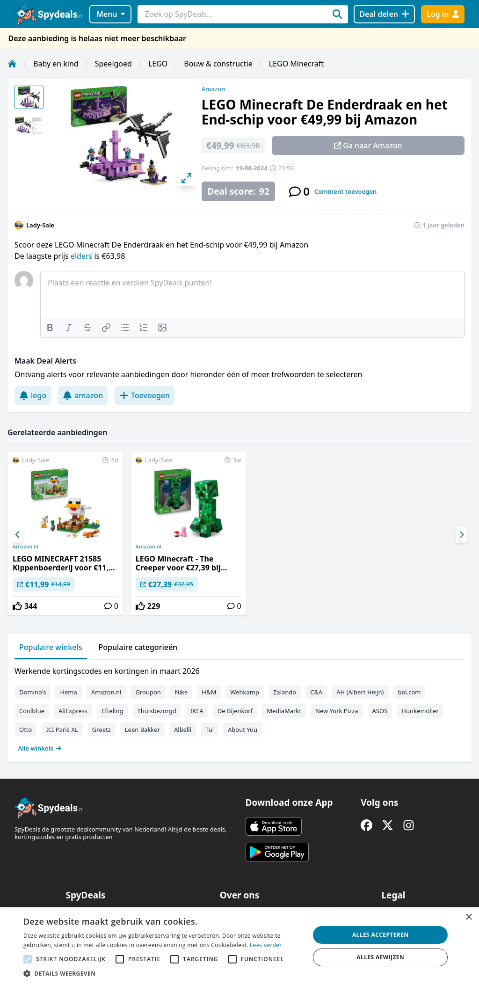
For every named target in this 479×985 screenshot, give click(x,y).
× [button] (468, 917)
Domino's (32, 692)
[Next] (461, 535)
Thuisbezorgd (157, 711)
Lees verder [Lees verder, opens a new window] (266, 945)
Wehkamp (244, 692)
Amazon (213, 89)
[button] (162, 973)
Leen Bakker (142, 729)
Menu (110, 14)
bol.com (409, 692)
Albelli (182, 729)
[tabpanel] (239, 707)
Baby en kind (56, 63)
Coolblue (31, 711)
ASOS (380, 711)
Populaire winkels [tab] (50, 647)
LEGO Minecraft (296, 63)
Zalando (284, 692)
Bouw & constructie (218, 63)
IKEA (196, 711)
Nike (181, 692)
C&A (316, 692)
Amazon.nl (25, 546)
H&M (209, 692)
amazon (83, 395)
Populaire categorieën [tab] (138, 647)
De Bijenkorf (235, 711)
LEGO (157, 63)
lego (32, 395)
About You (242, 729)
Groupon (147, 692)
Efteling (112, 711)
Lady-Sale (40, 225)
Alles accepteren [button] (380, 935)
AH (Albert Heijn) (360, 692)
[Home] (12, 63)
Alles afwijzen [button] (380, 957)
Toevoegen (144, 395)
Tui (209, 729)
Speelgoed (113, 63)
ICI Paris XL (62, 729)
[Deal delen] (384, 14)
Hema (68, 692)
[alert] (239, 946)
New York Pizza (336, 711)
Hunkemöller (419, 711)
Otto (25, 729)
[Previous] (17, 535)
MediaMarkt (284, 711)
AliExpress (72, 711)
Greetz (101, 729)
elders (82, 256)
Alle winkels (40, 748)
